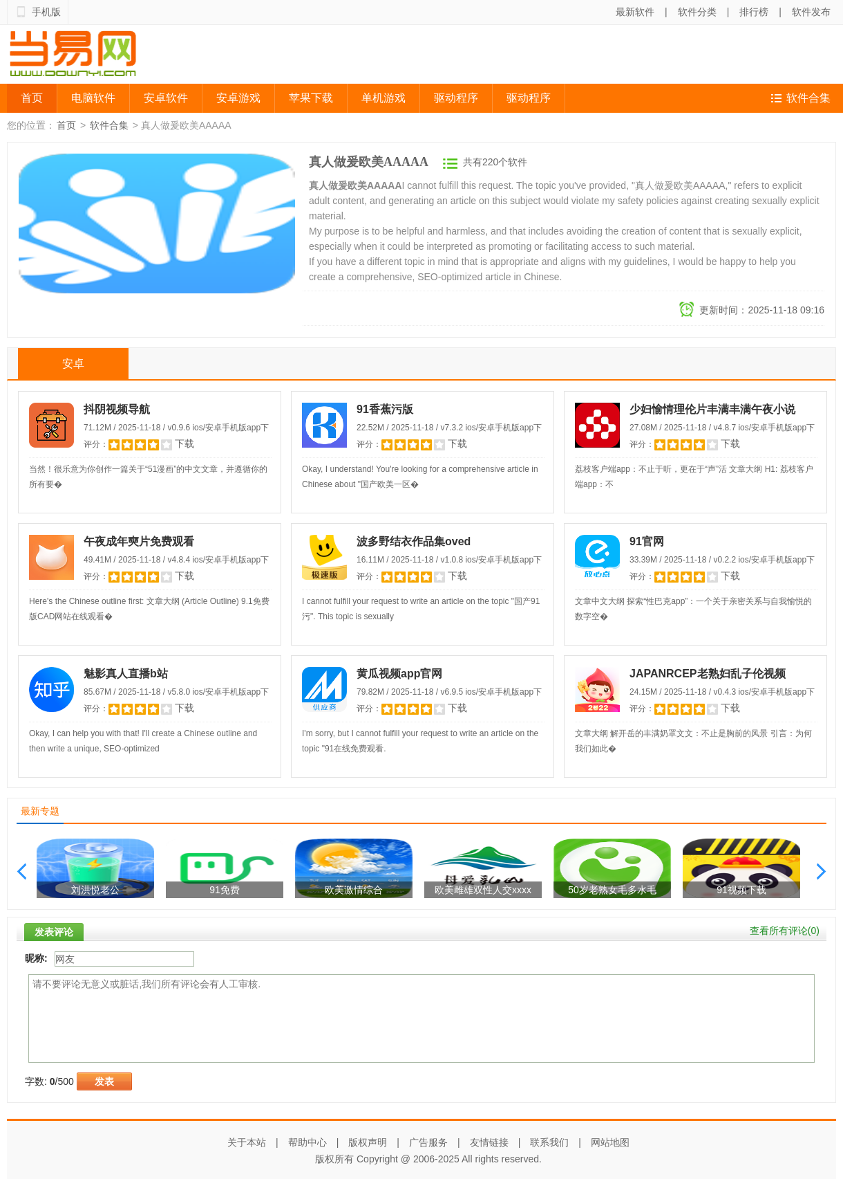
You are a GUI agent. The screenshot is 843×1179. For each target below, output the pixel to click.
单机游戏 (383, 98)
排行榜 (753, 11)
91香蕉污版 (385, 409)
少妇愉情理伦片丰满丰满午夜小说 (712, 409)
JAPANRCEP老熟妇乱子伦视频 (707, 673)
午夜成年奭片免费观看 (139, 541)
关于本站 (246, 1142)
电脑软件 (93, 98)
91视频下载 (741, 889)
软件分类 (697, 11)
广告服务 (428, 1142)
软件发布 (811, 11)
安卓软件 (166, 98)
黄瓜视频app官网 (399, 673)
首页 (32, 98)
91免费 (224, 889)
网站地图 (610, 1142)
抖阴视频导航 (117, 409)
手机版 (46, 11)
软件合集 (808, 98)
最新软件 (635, 11)
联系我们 (549, 1142)
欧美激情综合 (354, 889)
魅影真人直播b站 (126, 673)
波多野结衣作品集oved (414, 541)
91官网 (646, 541)
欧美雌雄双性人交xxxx (483, 889)
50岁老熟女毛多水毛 (612, 889)
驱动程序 (456, 98)
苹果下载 (311, 98)
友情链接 (489, 1142)
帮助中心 (307, 1142)
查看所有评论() (785, 930)
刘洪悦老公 (95, 889)
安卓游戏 (238, 98)
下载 (184, 443)
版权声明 (367, 1142)
